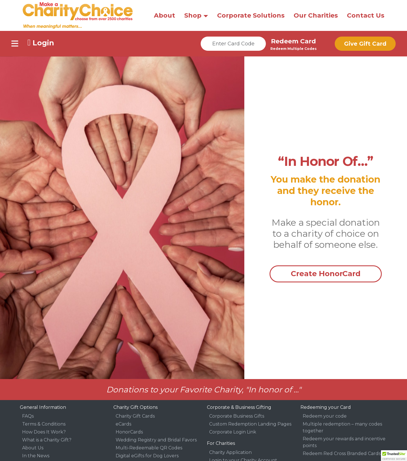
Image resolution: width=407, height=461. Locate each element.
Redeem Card (293, 41)
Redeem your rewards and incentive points (344, 442)
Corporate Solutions (251, 15)
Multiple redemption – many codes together (342, 427)
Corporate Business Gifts (236, 416)
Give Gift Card (365, 43)
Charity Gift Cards (135, 416)
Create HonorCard (326, 273)
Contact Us (365, 15)
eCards (123, 424)
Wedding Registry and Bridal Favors (156, 440)
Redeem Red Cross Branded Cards (342, 453)
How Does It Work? (44, 432)
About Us (32, 448)
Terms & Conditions (43, 424)
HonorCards (129, 432)
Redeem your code (325, 416)
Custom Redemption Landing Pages (250, 424)
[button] (394, 455)
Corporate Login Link (232, 432)
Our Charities (316, 15)
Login (40, 42)
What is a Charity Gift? (46, 440)
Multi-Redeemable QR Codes (149, 448)
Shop (193, 15)
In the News (35, 455)
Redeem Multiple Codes (293, 48)
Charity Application (230, 452)
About (164, 15)
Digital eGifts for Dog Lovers (147, 455)
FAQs (28, 416)
